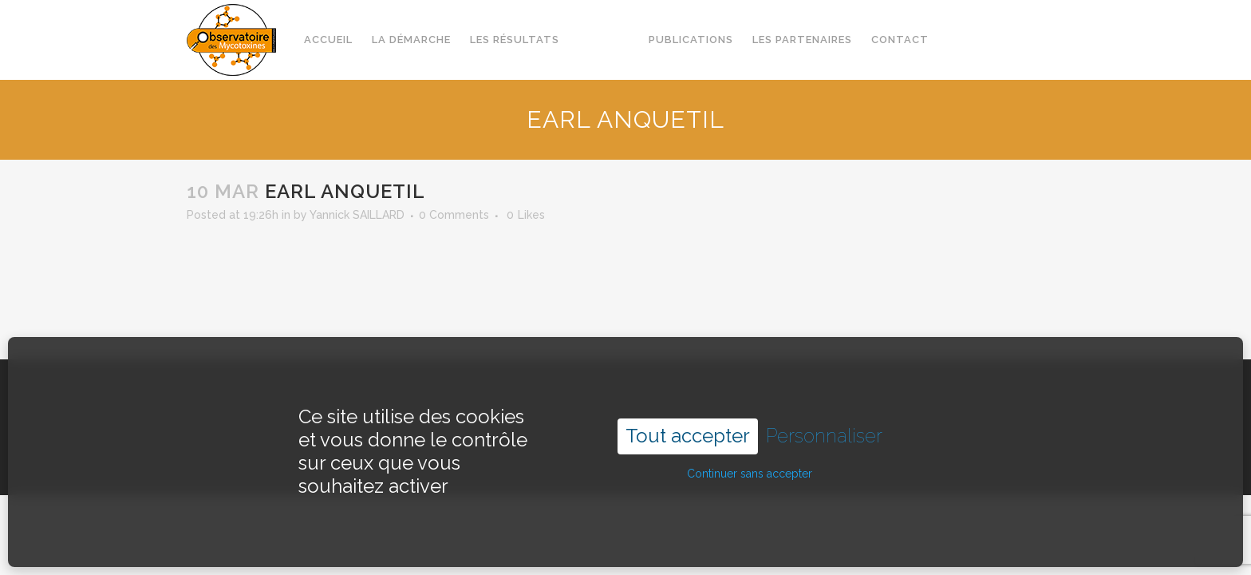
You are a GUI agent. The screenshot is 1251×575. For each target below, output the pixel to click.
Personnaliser (824, 418)
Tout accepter (688, 418)
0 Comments (454, 214)
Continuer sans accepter (749, 456)
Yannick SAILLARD (357, 214)
